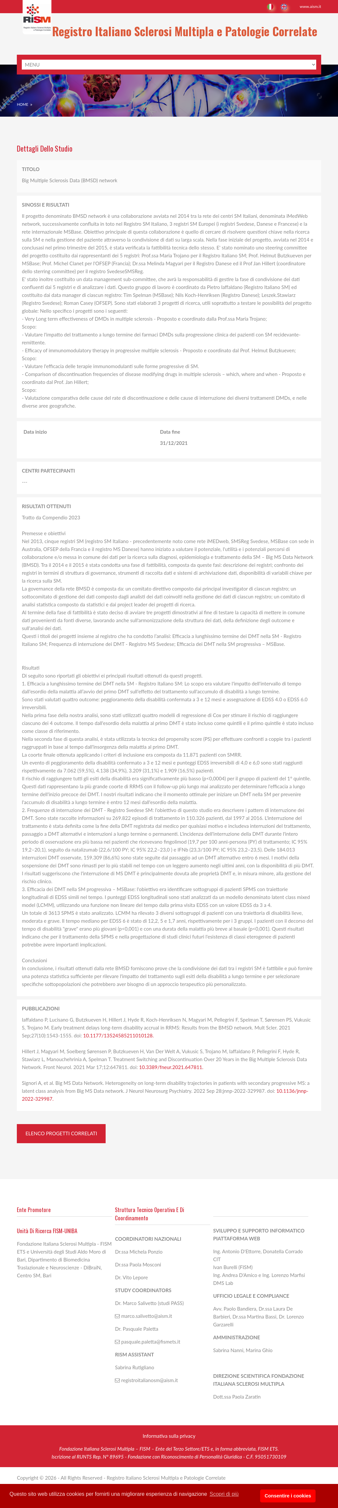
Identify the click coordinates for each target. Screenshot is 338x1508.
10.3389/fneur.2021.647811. (171, 1062)
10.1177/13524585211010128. (118, 1030)
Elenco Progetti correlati (61, 1128)
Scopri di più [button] (224, 1496)
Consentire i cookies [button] (301, 1496)
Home (22, 99)
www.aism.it (310, 6)
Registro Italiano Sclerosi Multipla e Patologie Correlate (169, 32)
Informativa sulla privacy (169, 1444)
